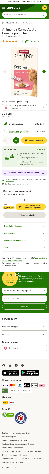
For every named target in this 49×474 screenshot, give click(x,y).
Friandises (15, 23)
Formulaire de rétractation (12, 447)
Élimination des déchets (11, 451)
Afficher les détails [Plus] (24, 215)
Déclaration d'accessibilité (12, 462)
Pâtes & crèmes (26, 23)
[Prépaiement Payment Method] (26, 390)
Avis (24, 248)
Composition (24, 233)
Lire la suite (9, 181)
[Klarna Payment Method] (42, 385)
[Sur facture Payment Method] (14, 390)
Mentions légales (9, 436)
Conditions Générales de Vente (14, 440)
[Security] (8, 415)
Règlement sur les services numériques (18, 444)
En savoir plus (40, 149)
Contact (5, 433)
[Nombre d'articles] (11, 140)
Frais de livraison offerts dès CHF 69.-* (24, 2)
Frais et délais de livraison (22, 433)
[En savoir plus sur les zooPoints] (43, 172)
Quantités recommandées (24, 240)
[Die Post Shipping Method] (5, 402)
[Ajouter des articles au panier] (16, 140)
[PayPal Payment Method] (20, 385)
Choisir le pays (10, 342)
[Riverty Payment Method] (5, 391)
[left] (5, 71)
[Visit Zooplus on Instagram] (9, 365)
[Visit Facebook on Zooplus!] (3, 365)
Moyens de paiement (32, 451)
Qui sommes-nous (9, 455)
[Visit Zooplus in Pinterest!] (22, 365)
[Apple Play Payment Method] (34, 385)
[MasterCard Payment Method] (12, 385)
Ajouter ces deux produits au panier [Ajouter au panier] (32, 206)
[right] (44, 71)
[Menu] (3, 7)
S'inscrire (24, 306)
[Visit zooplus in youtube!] (16, 365)
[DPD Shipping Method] (12, 402)
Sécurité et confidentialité (31, 458)
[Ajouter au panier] (34, 140)
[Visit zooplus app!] (10, 375)
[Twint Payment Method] (27, 385)
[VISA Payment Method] (5, 385)
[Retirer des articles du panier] (5, 140)
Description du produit (24, 226)
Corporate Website (9, 458)
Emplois (23, 455)
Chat (8, 23)
